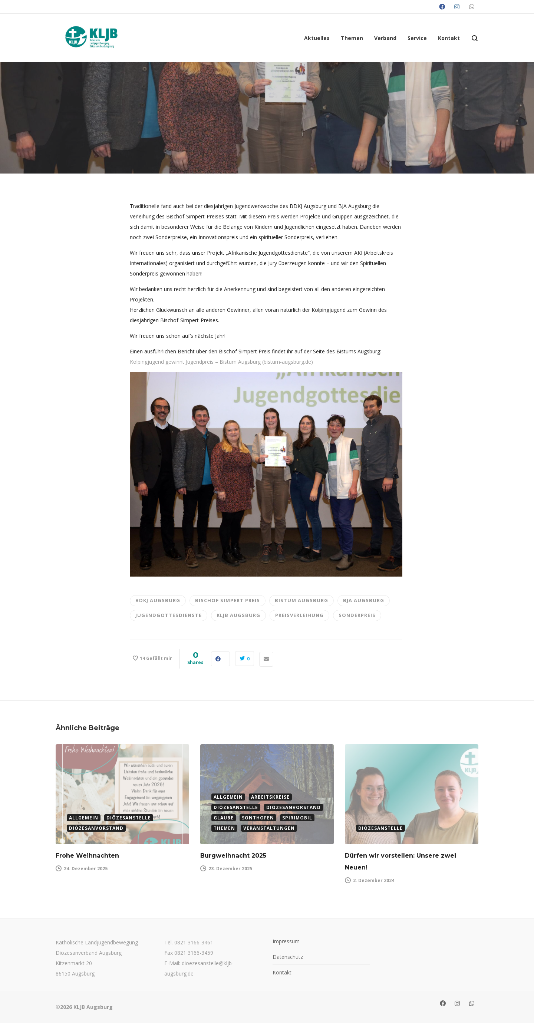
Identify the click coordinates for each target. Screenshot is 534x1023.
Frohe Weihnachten (87, 855)
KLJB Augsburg (238, 615)
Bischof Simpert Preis (227, 600)
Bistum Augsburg (301, 600)
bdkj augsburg (157, 600)
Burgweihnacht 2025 (233, 855)
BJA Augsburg (363, 600)
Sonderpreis (357, 615)
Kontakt (282, 972)
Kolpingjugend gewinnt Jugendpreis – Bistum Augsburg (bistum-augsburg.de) (221, 361)
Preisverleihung (299, 615)
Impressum (286, 941)
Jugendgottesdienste (168, 615)
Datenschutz (288, 956)
